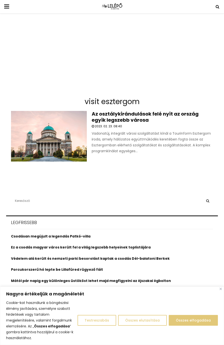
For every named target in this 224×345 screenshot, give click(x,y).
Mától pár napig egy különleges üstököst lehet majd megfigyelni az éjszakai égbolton (91, 280)
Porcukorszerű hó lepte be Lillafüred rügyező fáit (57, 269)
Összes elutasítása (142, 320)
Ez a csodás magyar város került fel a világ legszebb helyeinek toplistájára (81, 247)
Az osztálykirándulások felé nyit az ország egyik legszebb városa (145, 116)
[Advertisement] (112, 57)
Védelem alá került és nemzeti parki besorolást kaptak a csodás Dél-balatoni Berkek (90, 258)
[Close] (221, 289)
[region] (112, 316)
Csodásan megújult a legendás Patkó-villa (50, 236)
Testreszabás (97, 320)
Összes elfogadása (193, 320)
